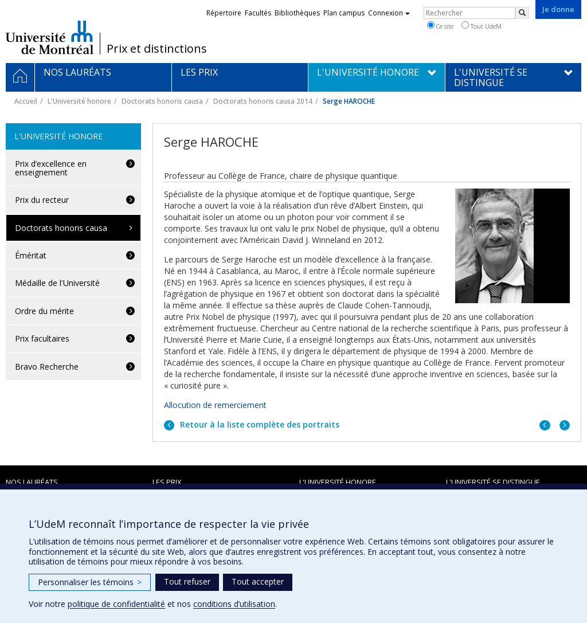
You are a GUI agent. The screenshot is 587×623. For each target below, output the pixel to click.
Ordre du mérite (44, 310)
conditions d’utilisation (234, 603)
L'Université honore (79, 101)
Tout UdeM (481, 25)
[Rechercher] (522, 13)
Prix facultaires (42, 338)
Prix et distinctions (157, 48)
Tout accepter (258, 581)
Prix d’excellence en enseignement (51, 168)
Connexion (389, 13)
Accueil (25, 101)
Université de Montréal (49, 37)
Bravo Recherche (47, 366)
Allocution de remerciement (216, 404)
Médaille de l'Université (57, 282)
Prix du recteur (42, 199)
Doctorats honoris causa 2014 (262, 101)
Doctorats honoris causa (162, 101)
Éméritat (30, 255)
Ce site (440, 25)
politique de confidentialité (116, 603)
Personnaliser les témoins (90, 582)
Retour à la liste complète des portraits (258, 424)
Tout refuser (187, 581)
